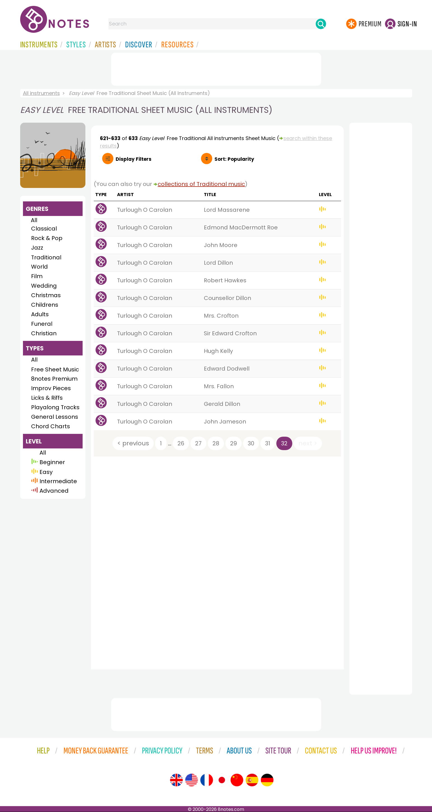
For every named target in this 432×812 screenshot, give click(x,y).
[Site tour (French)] (207, 780)
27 (198, 443)
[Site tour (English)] (176, 780)
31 (267, 443)
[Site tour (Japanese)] (222, 780)
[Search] (321, 23)
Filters (133, 159)
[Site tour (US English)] (192, 780)
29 (233, 443)
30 (251, 443)
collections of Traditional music (201, 184)
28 (216, 443)
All (34, 220)
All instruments (41, 93)
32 (284, 443)
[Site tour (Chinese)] (237, 780)
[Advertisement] (216, 68)
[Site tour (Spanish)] (252, 780)
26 (181, 443)
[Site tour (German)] (267, 780)
